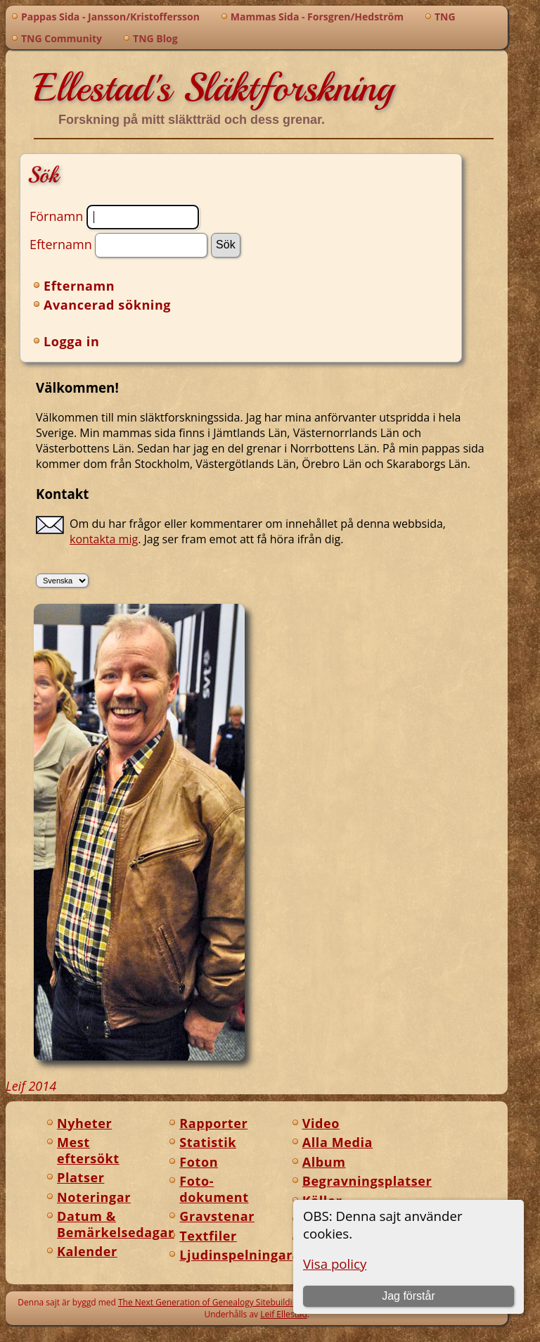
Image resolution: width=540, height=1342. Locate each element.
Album (324, 1161)
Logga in (71, 341)
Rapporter (213, 1123)
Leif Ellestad (283, 1314)
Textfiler (207, 1235)
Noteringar (94, 1197)
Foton (198, 1161)
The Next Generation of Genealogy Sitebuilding (210, 1302)
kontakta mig (104, 539)
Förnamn (56, 215)
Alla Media (337, 1142)
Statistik (207, 1142)
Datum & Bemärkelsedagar (115, 1224)
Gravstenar (217, 1216)
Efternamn (61, 243)
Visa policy (334, 1263)
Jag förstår (408, 1296)
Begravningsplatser (367, 1180)
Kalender (87, 1251)
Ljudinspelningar (235, 1254)
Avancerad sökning (107, 304)
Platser (80, 1177)
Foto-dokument (213, 1188)
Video (321, 1123)
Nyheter (84, 1123)
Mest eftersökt (88, 1150)
